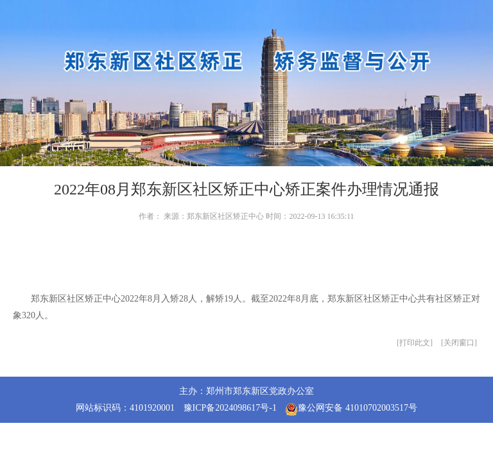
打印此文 (414, 342)
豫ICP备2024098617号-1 (230, 408)
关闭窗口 (459, 342)
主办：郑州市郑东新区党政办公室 (246, 391)
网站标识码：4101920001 (125, 408)
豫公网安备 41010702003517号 (351, 409)
